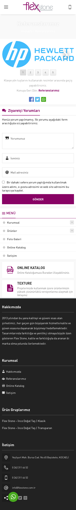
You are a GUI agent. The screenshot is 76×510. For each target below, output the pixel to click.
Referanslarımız (45, 31)
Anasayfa (26, 31)
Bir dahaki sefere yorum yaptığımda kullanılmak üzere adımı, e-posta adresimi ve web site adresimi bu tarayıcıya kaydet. (35, 186)
